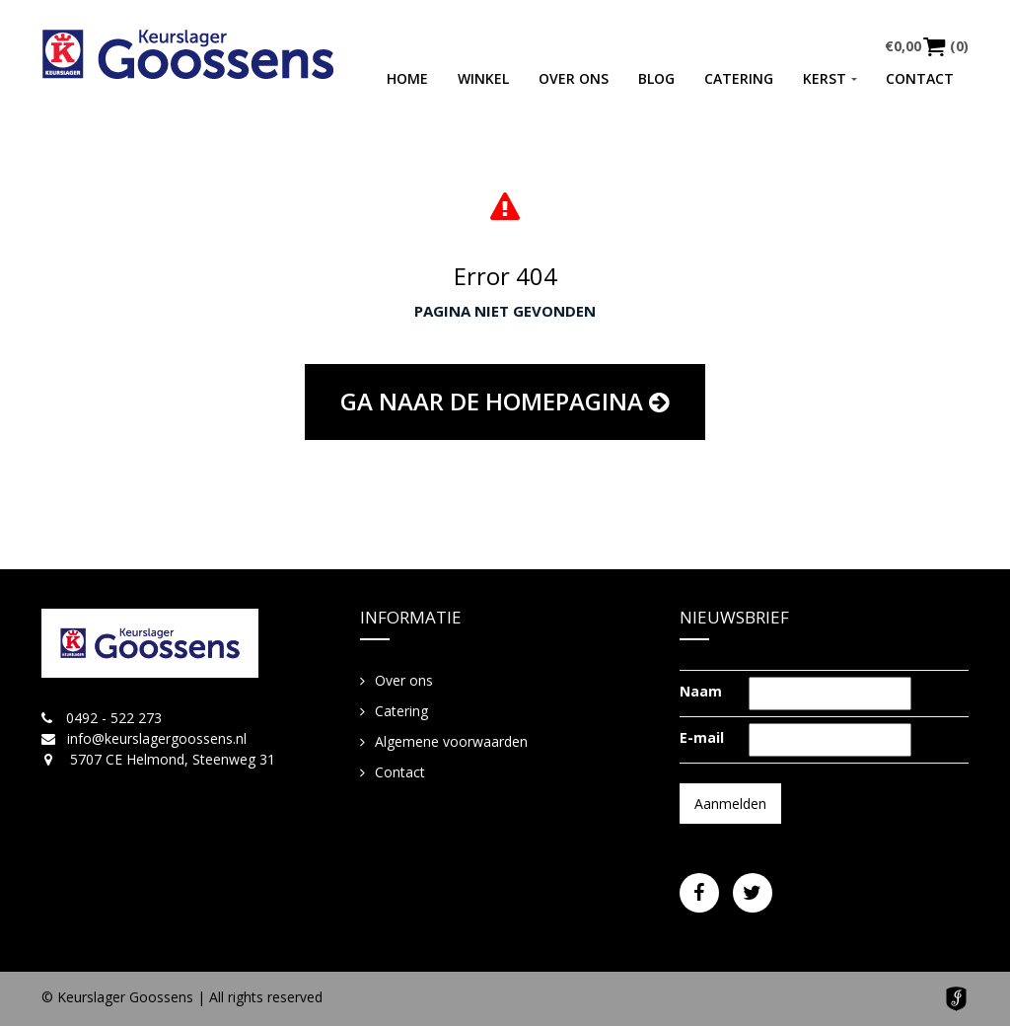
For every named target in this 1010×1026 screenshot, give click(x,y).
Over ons (574, 78)
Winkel (483, 78)
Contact (920, 78)
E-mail (702, 737)
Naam (701, 691)
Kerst (824, 78)
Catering (738, 78)
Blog (656, 78)
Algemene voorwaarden (451, 741)
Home (407, 78)
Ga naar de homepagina (505, 401)
